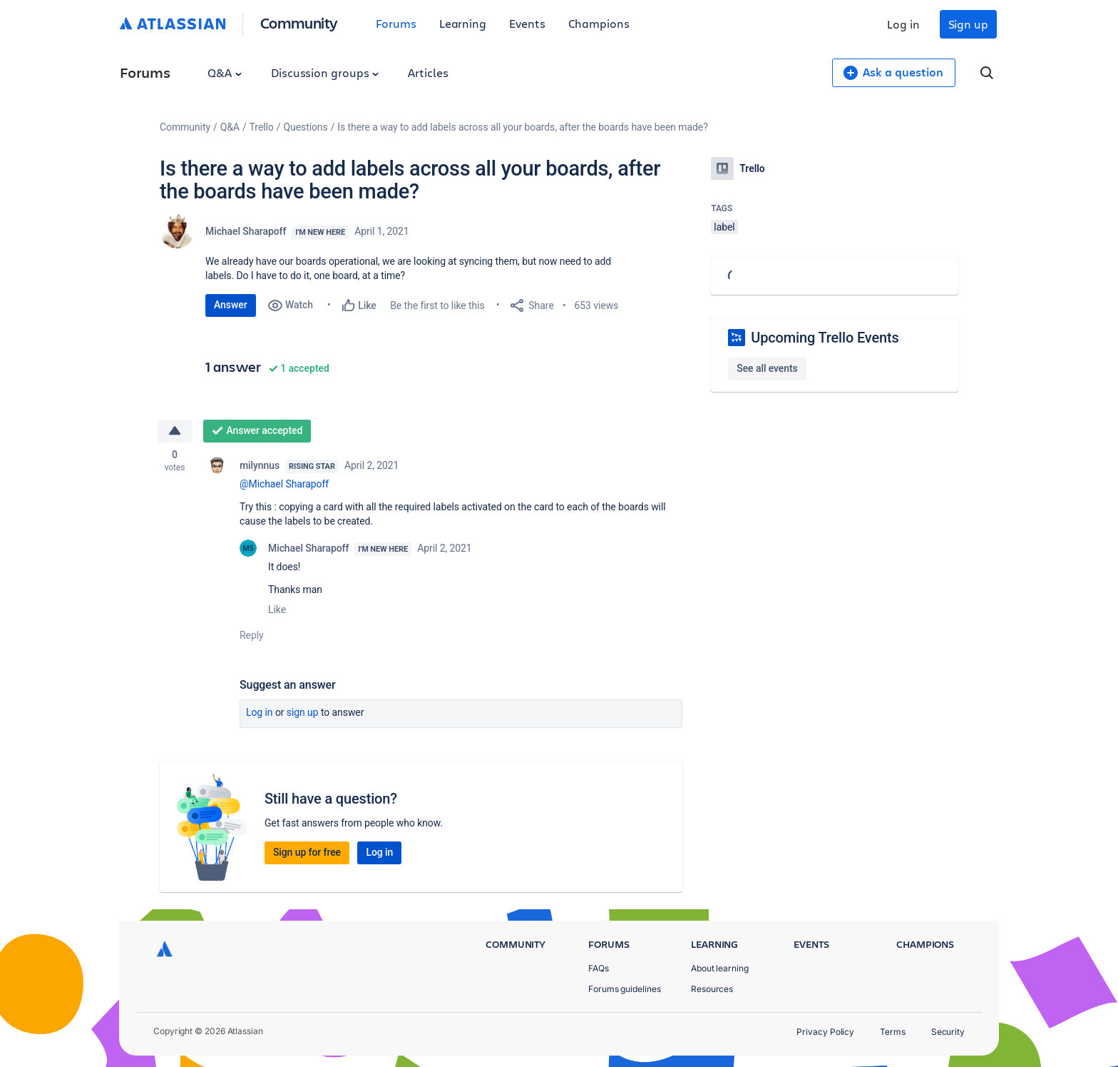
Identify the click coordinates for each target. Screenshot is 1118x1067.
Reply (252, 635)
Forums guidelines (624, 988)
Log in (903, 23)
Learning (462, 23)
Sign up (968, 23)
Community (299, 22)
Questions (305, 127)
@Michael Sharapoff (284, 484)
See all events (767, 368)
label (724, 227)
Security (948, 1031)
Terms (893, 1031)
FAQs (598, 968)
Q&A (224, 72)
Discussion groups (325, 72)
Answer (230, 304)
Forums (396, 23)
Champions (599, 23)
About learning (720, 968)
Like (277, 609)
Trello (262, 127)
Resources (712, 988)
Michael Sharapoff (245, 231)
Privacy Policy (825, 1031)
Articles (428, 72)
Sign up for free (307, 852)
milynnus (260, 465)
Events (527, 23)
